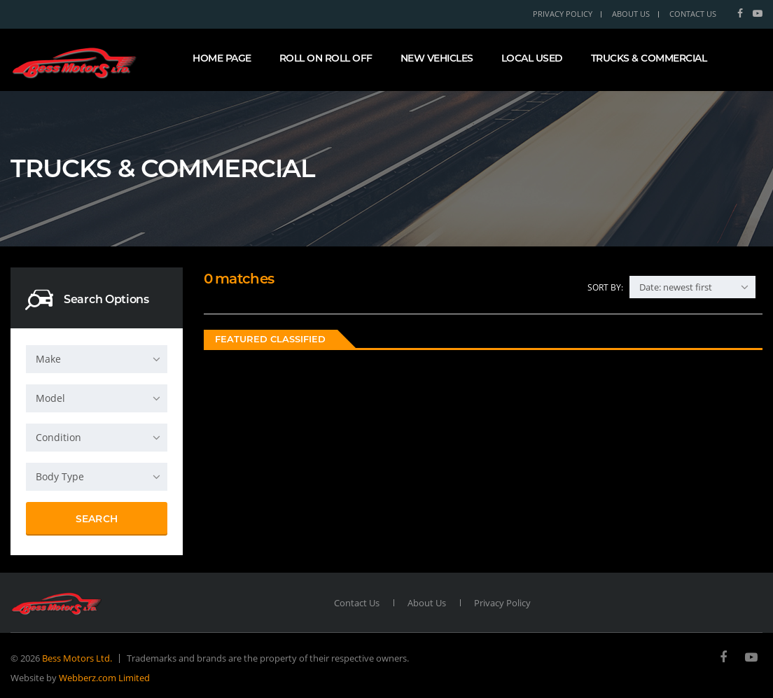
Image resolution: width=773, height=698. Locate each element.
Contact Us (692, 13)
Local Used (532, 58)
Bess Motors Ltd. (77, 658)
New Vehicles (437, 58)
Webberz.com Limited (104, 677)
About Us (631, 13)
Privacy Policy (562, 13)
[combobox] (96, 359)
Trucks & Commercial (649, 58)
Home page (222, 58)
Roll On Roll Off (325, 58)
